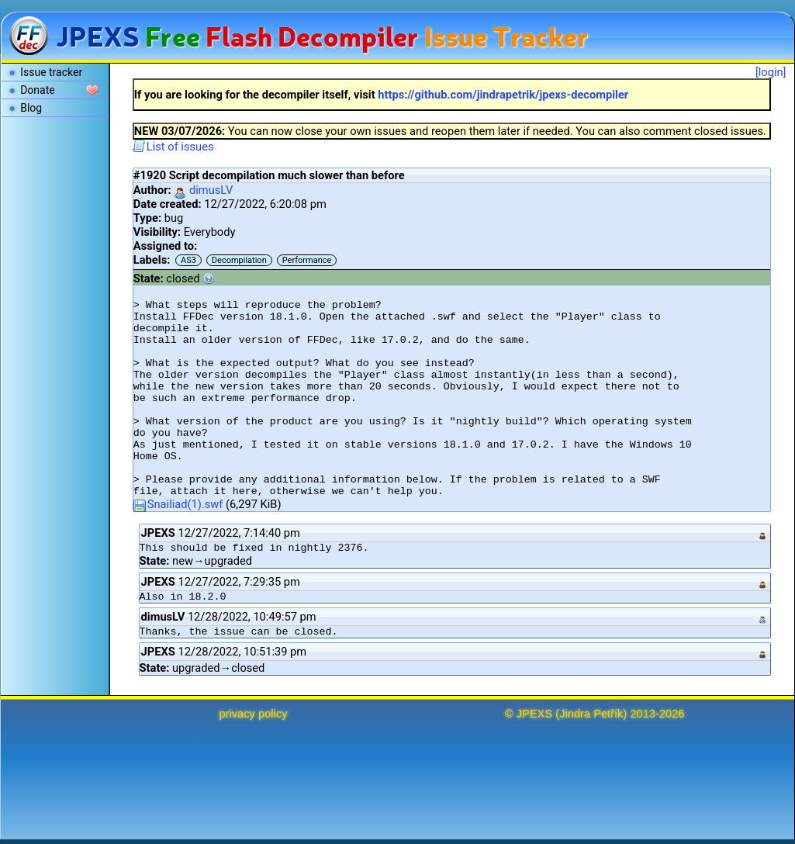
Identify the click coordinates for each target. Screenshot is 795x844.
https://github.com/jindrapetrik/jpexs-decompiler (503, 95)
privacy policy (253, 713)
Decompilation (239, 260)
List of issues (173, 147)
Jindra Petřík (591, 713)
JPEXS (534, 713)
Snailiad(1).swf (178, 504)
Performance (307, 260)
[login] (770, 72)
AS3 (188, 260)
